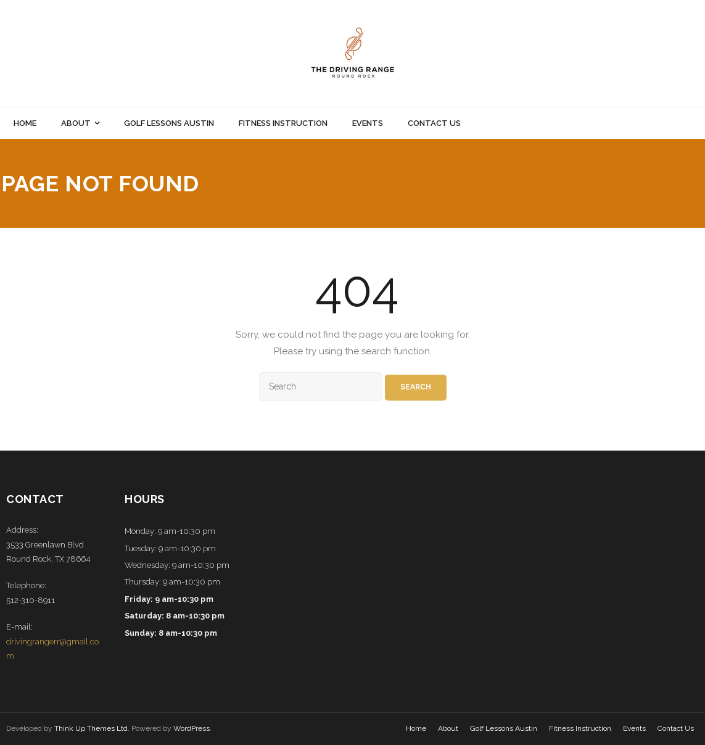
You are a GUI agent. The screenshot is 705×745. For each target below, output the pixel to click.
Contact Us (676, 728)
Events (634, 728)
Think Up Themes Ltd (91, 728)
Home (416, 728)
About (448, 728)
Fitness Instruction (580, 728)
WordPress (191, 728)
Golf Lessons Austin (503, 728)
